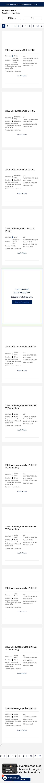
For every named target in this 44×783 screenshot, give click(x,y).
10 (38, 26)
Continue (22, 779)
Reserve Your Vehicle (22, 302)
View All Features (22, 76)
